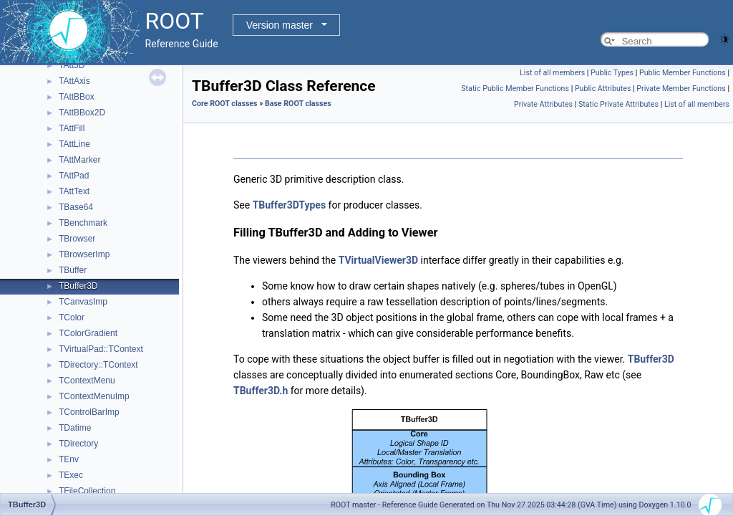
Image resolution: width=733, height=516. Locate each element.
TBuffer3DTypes (289, 205)
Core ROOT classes (225, 103)
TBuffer (73, 270)
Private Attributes (543, 104)
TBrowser (77, 239)
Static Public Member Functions (515, 88)
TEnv (69, 459)
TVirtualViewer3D (378, 260)
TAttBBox (76, 97)
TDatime (75, 428)
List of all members (552, 72)
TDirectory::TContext (98, 365)
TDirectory (78, 444)
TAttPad (74, 176)
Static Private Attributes (618, 104)
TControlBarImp (89, 412)
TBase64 (76, 207)
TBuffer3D (78, 286)
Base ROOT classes (298, 103)
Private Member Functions (680, 88)
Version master (279, 25)
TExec (71, 475)
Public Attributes (603, 88)
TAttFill (71, 128)
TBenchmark (83, 223)
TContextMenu (87, 381)
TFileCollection (87, 491)
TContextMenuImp (94, 396)
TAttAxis (74, 81)
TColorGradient (88, 333)
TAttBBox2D (82, 113)
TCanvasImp (83, 302)
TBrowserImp (84, 254)
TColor (71, 317)
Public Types (612, 72)
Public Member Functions (682, 72)
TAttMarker (79, 160)
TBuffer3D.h (260, 390)
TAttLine (74, 144)
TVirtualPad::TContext (101, 349)
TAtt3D (71, 65)
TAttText (74, 191)
